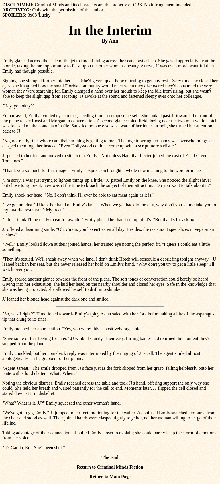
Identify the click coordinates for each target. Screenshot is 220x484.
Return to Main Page (110, 476)
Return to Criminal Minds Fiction (110, 467)
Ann (113, 41)
